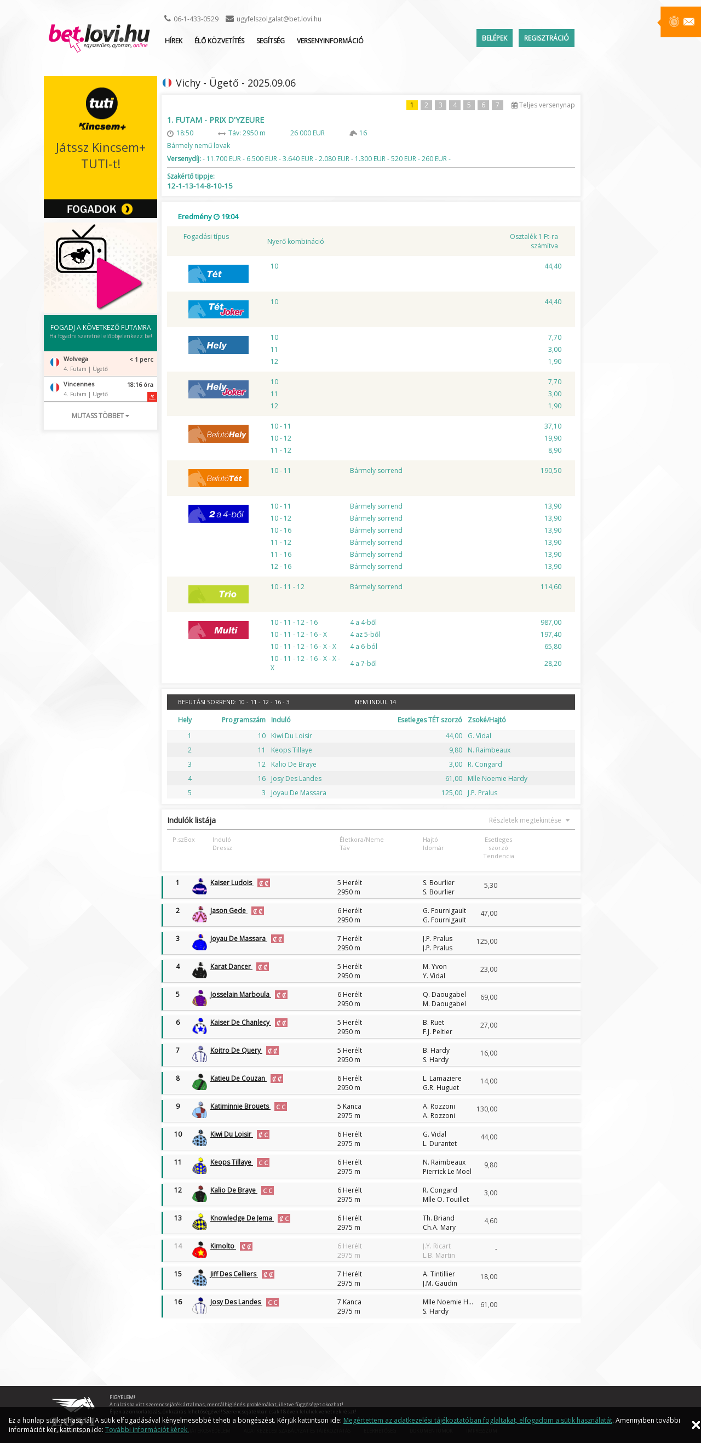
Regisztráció (546, 38)
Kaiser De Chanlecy (240, 1022)
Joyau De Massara (238, 938)
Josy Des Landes (236, 1302)
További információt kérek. (147, 1429)
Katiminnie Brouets (240, 1106)
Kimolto (223, 1246)
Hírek (173, 40)
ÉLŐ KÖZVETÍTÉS (219, 40)
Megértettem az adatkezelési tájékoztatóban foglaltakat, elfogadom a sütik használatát (477, 1420)
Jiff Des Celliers (234, 1274)
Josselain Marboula (240, 994)
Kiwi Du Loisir (231, 1134)
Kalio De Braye (233, 1190)
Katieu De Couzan (238, 1078)
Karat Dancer (231, 966)
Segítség (270, 40)
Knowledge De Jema (242, 1218)
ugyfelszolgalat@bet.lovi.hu (279, 19)
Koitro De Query (236, 1050)
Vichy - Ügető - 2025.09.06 (236, 82)
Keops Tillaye (231, 1162)
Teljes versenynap (543, 105)
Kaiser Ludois (232, 882)
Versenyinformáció (330, 40)
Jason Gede (229, 910)
